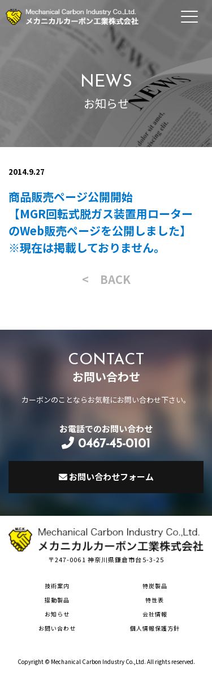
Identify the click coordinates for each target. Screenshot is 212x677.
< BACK (106, 279)
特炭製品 (154, 585)
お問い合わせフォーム (106, 476)
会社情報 (154, 614)
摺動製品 (57, 600)
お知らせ (57, 614)
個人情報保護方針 (155, 628)
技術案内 (57, 585)
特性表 (154, 600)
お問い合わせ (57, 628)
